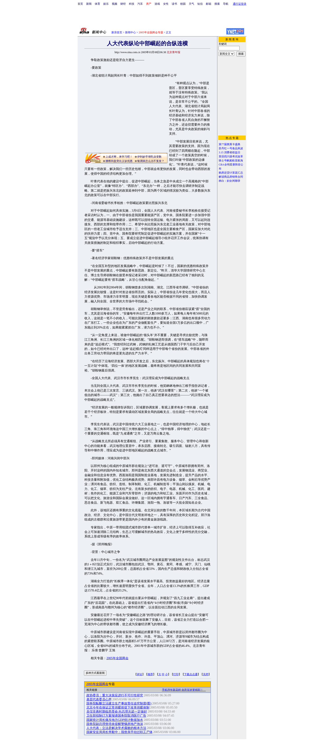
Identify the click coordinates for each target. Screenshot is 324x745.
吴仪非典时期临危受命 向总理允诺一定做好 (116, 711)
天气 (191, 3)
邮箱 (208, 3)
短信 (200, 3)
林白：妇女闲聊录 (229, 180)
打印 (176, 674)
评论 (139, 674)
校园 (183, 3)
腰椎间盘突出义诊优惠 (119, 161)
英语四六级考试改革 (231, 156)
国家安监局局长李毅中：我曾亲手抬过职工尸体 (119, 732)
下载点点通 (191, 674)
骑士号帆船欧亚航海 (231, 160)
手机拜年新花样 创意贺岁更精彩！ (184, 689)
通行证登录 (239, 3)
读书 (174, 3)
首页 (80, 3)
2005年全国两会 (117, 658)
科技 (131, 3)
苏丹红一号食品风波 (231, 148)
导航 (225, 3)
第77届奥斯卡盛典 (229, 144)
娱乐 (106, 3)
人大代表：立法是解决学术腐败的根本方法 (116, 728)
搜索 (217, 3)
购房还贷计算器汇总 (231, 172)
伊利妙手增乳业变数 (149, 156)
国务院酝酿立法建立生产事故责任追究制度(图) (118, 703)
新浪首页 (116, 32)
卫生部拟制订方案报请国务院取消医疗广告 (116, 715)
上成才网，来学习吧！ (119, 156)
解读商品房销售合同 (231, 176)
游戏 (157, 3)
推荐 (150, 674)
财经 (123, 3)
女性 (166, 3)
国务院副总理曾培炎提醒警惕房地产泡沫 (114, 724)
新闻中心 (130, 32)
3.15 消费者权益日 (229, 152)
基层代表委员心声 (99, 699)
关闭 (205, 674)
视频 (114, 3)
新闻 (89, 3)
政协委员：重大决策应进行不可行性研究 (114, 695)
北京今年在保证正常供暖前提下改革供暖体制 (117, 707)
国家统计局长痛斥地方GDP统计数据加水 (114, 720)
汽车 (140, 3)
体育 (97, 3)
